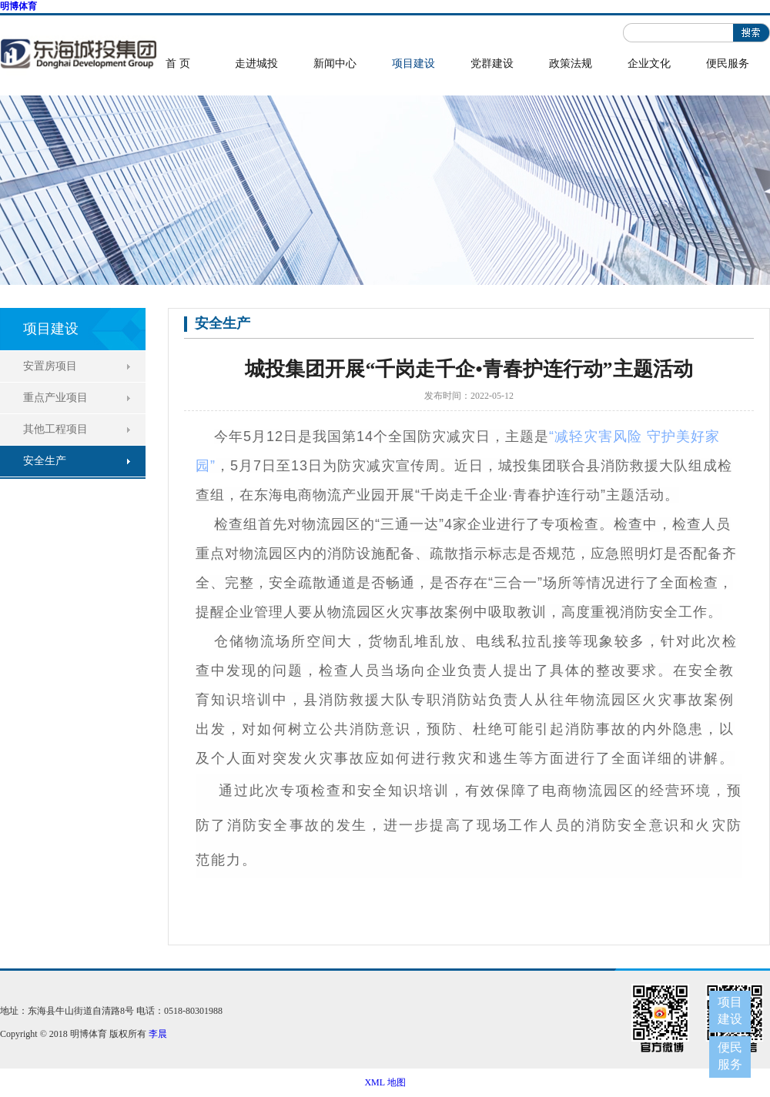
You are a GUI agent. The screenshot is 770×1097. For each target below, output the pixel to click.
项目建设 (413, 63)
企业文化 (649, 63)
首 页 (178, 63)
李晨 (158, 1033)
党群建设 (492, 63)
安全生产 (44, 461)
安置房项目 (50, 366)
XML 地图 (384, 1082)
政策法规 (570, 63)
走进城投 (256, 63)
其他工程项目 (55, 429)
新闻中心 (335, 63)
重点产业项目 (55, 397)
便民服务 (727, 63)
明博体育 (18, 6)
